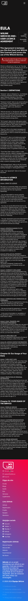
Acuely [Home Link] (5, 484)
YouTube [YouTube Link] (6, 537)
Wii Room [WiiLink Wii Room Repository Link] (6, 555)
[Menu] (24, 3)
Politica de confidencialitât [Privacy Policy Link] (12, 589)
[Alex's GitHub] (11, 471)
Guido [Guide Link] (4, 489)
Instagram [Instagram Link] (7, 534)
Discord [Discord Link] (6, 524)
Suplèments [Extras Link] (6, 496)
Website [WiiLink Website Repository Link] (5, 550)
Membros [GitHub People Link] (6, 515)
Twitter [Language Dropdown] (6, 526)
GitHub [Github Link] (6, 531)
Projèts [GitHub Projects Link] (5, 510)
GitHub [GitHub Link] (5, 505)
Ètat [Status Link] (4, 491)
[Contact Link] (10, 474)
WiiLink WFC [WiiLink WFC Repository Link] (6, 548)
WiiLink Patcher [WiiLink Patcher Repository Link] (7, 545)
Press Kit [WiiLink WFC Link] (6, 477)
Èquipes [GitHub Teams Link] (5, 513)
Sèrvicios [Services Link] (5, 494)
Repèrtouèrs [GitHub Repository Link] (6, 508)
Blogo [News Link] (4, 486)
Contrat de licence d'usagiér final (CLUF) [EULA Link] (14, 593)
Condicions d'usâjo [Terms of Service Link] (9, 586)
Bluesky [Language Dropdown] (6, 529)
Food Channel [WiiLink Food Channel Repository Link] (7, 553)
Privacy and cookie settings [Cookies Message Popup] (12, 598)
